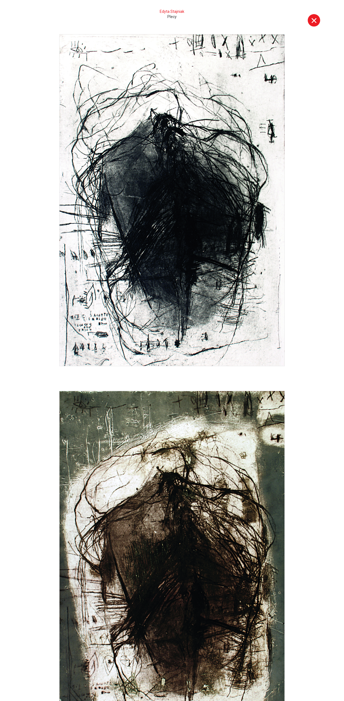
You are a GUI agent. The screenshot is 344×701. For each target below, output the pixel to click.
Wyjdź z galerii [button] (314, 20)
